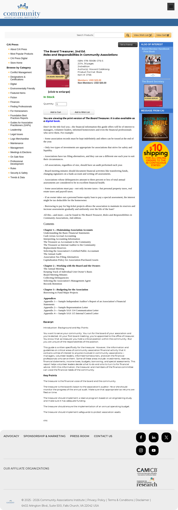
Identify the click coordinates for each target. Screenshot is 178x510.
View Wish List (143, 35)
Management (16, 147)
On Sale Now (17, 156)
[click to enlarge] (59, 91)
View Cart (162, 35)
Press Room (79, 436)
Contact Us (103, 436)
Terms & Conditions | (122, 500)
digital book (52, 121)
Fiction (13, 97)
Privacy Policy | (97, 500)
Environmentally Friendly (22, 88)
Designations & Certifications (17, 78)
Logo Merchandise (19, 138)
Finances (14, 102)
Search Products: (85, 35)
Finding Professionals (21, 106)
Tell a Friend (128, 44)
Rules (13, 168)
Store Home (16, 63)
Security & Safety (19, 173)
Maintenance (16, 143)
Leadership (15, 129)
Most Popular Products (21, 54)
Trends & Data (17, 177)
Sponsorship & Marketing (45, 436)
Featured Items (17, 93)
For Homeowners (19, 111)
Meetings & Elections (20, 152)
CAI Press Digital (18, 58)
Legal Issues (16, 134)
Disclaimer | (143, 500)
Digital (13, 84)
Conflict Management (20, 72)
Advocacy (11, 436)
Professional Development (17, 162)
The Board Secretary (153, 81)
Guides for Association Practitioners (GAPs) (21, 124)
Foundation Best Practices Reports (19, 116)
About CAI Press (18, 49)
